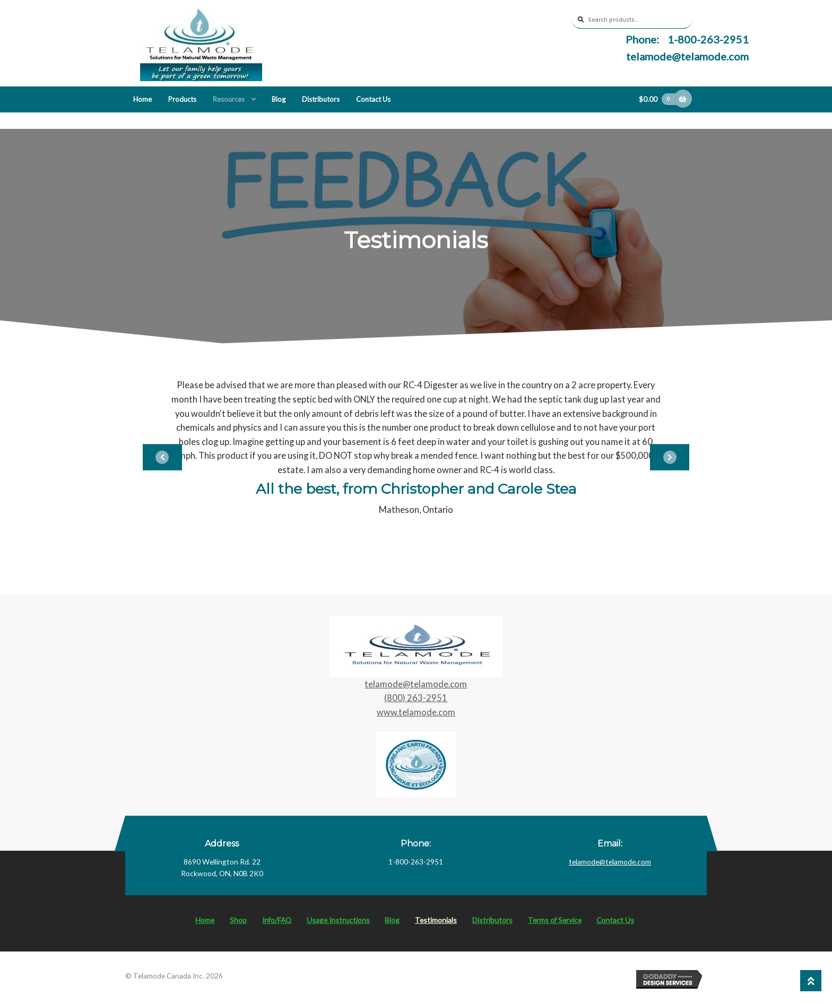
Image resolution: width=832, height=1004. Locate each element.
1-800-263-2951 (707, 39)
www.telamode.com (416, 712)
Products (182, 99)
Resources (229, 99)
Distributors (321, 99)
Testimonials (436, 919)
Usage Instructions (338, 919)
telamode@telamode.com (687, 56)
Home (142, 99)
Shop (238, 919)
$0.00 (659, 99)
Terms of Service (555, 919)
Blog (278, 99)
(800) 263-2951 (415, 698)
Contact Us (373, 99)
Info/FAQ (276, 919)
